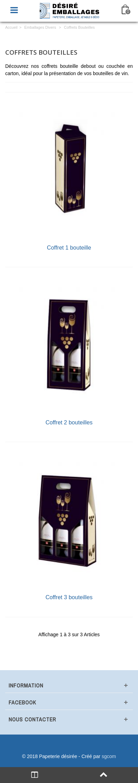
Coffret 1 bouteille (69, 247)
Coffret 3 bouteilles (69, 597)
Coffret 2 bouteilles (69, 422)
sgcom (109, 756)
